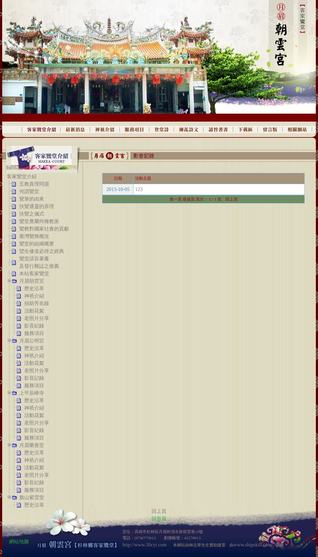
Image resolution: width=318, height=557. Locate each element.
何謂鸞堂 (29, 191)
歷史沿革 (34, 288)
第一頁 (176, 199)
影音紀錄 (34, 325)
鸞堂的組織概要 (36, 243)
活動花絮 (34, 310)
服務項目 (34, 333)
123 (139, 189)
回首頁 (159, 518)
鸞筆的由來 (31, 199)
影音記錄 (34, 378)
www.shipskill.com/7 (255, 544)
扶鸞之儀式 (31, 213)
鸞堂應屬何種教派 (39, 221)
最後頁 (189, 199)
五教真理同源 (34, 184)
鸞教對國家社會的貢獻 (44, 228)
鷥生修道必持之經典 (41, 251)
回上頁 (229, 199)
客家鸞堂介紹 (22, 176)
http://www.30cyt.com (144, 544)
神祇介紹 (34, 296)
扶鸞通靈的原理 (36, 206)
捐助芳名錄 (36, 303)
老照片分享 (36, 318)
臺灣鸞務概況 (34, 236)
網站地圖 (19, 541)
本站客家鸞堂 (34, 273)
